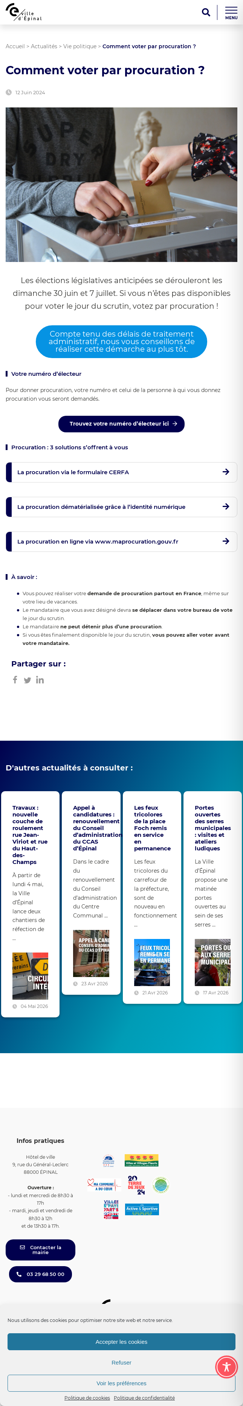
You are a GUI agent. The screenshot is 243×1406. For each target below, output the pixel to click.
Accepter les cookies (122, 1342)
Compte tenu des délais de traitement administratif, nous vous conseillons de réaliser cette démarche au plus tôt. (122, 341)
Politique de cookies (87, 1398)
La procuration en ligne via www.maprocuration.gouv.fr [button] (97, 541)
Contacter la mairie (40, 1249)
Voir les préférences (121, 1383)
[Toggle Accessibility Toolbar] (226, 1367)
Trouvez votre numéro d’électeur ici (119, 423)
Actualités (44, 46)
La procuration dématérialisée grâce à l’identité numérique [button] (101, 506)
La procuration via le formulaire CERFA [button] (73, 472)
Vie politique (79, 46)
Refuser (121, 1362)
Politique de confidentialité (144, 1398)
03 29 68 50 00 (40, 1274)
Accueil (15, 46)
